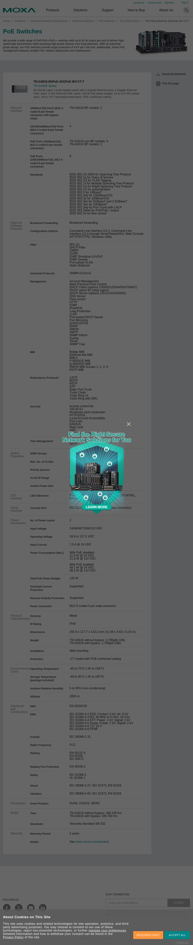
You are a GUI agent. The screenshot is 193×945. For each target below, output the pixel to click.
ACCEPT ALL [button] (177, 935)
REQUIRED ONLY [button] (148, 935)
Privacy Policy (13, 937)
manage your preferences (107, 930)
